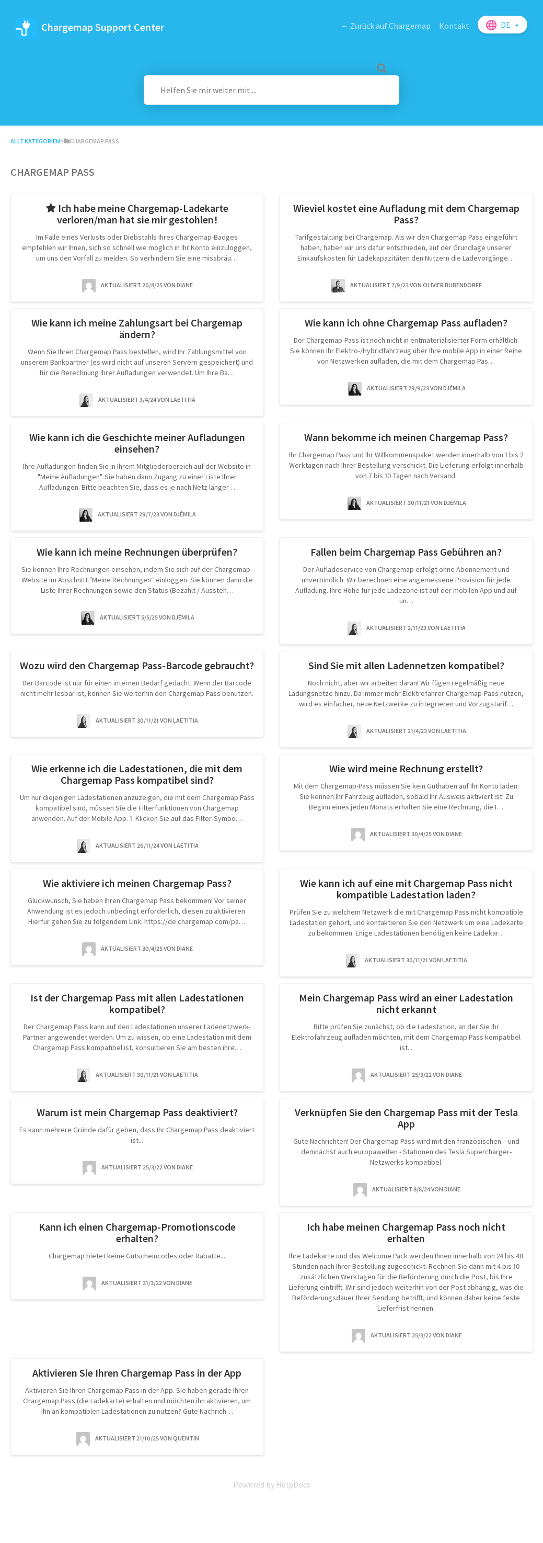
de (506, 24)
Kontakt (454, 25)
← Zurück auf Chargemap (385, 25)
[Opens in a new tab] (271, 1484)
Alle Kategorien (35, 141)
